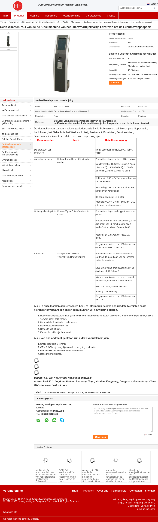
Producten (19, 15)
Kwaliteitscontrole (71, 15)
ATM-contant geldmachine (14, 115)
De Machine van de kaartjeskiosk (38, 22)
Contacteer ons (93, 15)
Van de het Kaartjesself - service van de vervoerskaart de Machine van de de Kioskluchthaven (116, 475)
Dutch (153, 4)
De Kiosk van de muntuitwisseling (10, 153)
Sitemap (150, 490)
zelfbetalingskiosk (10, 134)
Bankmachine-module (12, 186)
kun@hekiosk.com (146, 509)
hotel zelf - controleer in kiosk (54, 392)
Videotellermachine (11, 165)
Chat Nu (111, 15)
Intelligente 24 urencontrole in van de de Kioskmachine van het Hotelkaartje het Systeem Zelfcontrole (45, 475)
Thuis (5, 15)
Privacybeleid (9, 499)
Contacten (136, 490)
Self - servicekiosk (11, 110)
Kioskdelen (7, 181)
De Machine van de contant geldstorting (15, 122)
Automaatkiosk (9, 105)
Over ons (34, 15)
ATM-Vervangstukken (12, 175)
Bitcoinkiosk (7, 170)
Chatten (115, 82)
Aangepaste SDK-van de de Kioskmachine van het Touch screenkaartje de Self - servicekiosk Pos (91, 477)
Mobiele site (10, 512)
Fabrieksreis (51, 15)
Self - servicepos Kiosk (13, 128)
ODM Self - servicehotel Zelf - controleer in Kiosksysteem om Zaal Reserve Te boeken (67, 475)
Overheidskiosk (9, 160)
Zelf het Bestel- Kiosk (12, 139)
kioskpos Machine (75, 392)
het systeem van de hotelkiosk (97, 392)
